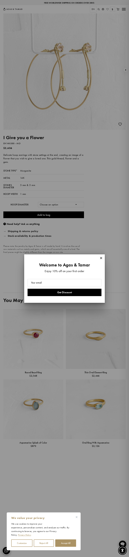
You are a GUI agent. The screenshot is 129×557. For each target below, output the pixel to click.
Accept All (65, 543)
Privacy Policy (24, 534)
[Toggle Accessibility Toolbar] (122, 550)
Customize (22, 543)
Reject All (43, 543)
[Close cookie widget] (76, 517)
